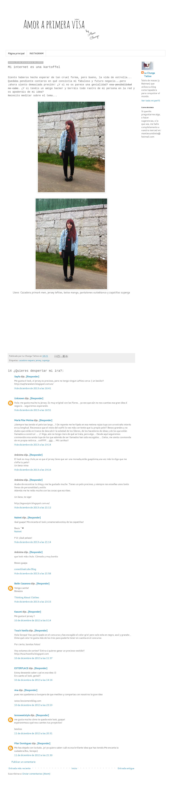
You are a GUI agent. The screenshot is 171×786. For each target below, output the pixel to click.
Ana (16, 690)
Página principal (16, 53)
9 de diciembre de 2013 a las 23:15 (32, 601)
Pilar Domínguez (22, 743)
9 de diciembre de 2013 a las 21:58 (32, 573)
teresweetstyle (22, 715)
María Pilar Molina (23, 420)
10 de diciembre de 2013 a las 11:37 (33, 658)
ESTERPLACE (21, 668)
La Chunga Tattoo (149, 74)
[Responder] (32, 376)
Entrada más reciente (20, 768)
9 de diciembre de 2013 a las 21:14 (32, 542)
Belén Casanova (22, 583)
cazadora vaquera (27, 360)
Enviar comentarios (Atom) (36, 773)
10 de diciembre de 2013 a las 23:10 (33, 705)
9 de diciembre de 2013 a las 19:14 (32, 444)
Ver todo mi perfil (150, 100)
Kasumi (18, 611)
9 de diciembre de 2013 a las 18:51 (32, 410)
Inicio (74, 768)
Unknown (19, 398)
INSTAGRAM (36, 53)
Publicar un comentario (23, 761)
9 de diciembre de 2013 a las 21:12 (32, 507)
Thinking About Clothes (26, 597)
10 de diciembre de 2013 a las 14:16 (33, 680)
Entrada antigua (126, 768)
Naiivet (18, 517)
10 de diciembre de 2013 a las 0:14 (32, 620)
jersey (38, 360)
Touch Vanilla (21, 630)
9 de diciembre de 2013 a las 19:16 (32, 469)
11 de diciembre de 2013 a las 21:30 (33, 755)
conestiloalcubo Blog (25, 569)
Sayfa (17, 376)
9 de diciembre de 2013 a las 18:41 (32, 388)
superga (45, 360)
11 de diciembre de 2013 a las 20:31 (33, 733)
